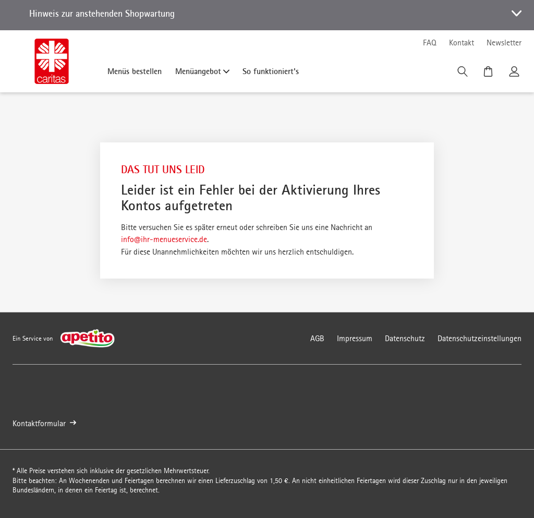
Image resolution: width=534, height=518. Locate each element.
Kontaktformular (44, 423)
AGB (317, 338)
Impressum (354, 338)
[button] (267, 15)
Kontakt (461, 42)
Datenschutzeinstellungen (479, 338)
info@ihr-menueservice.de (164, 239)
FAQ (429, 42)
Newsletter (504, 42)
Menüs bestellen (134, 71)
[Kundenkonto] (515, 74)
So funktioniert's (270, 71)
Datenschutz (405, 338)
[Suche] (463, 74)
